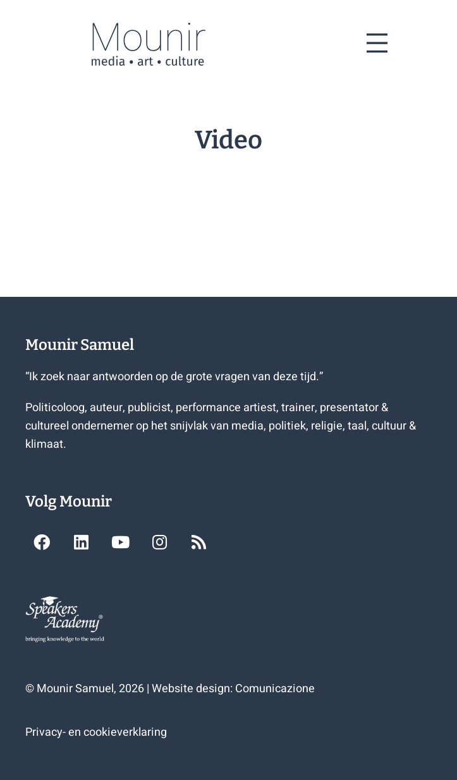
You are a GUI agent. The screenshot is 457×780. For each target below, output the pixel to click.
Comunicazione (275, 688)
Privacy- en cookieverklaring (96, 732)
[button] (41, 541)
